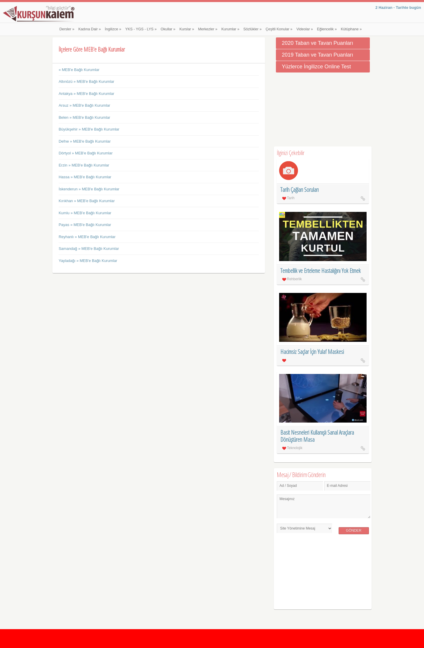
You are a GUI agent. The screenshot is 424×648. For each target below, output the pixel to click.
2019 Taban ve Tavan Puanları (317, 55)
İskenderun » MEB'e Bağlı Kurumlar (89, 189)
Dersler (66, 29)
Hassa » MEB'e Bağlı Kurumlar (85, 177)
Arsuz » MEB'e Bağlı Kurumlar (84, 105)
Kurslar (186, 29)
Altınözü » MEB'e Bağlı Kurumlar (86, 81)
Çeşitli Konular (279, 29)
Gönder (354, 530)
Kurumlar (230, 29)
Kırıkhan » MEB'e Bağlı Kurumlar (87, 201)
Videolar (305, 29)
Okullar (168, 29)
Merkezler (207, 29)
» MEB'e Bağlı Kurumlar (79, 69)
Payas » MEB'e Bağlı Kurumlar (85, 224)
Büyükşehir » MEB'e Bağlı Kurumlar (89, 129)
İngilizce (113, 29)
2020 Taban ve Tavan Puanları (317, 43)
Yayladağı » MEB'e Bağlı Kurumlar (88, 260)
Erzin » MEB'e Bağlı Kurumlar (84, 165)
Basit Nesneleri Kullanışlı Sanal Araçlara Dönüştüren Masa (317, 435)
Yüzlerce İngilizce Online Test (316, 67)
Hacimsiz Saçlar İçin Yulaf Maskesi (312, 352)
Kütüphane (351, 29)
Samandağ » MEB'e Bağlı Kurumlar (89, 248)
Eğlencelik (327, 29)
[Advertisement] (323, 109)
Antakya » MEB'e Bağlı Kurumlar (86, 93)
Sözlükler (253, 29)
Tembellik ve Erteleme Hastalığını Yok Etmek (320, 271)
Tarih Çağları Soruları (299, 190)
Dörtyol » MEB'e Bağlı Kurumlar (85, 153)
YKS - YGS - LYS (141, 29)
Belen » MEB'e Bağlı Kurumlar (84, 117)
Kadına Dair (89, 29)
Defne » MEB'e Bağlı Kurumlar (85, 141)
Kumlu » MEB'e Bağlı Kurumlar (85, 213)
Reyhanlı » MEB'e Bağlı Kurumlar (87, 237)
